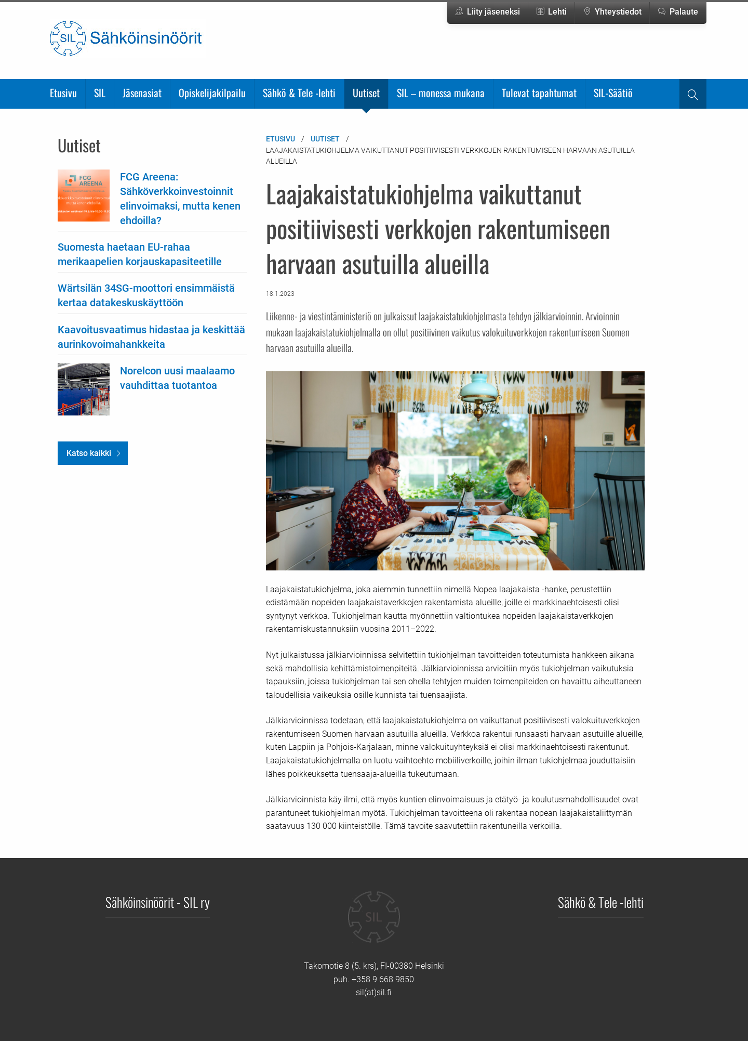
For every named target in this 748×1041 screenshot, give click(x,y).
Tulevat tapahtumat (539, 92)
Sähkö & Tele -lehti (299, 92)
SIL (99, 92)
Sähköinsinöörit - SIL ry (157, 902)
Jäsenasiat (142, 92)
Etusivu (63, 92)
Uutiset (366, 92)
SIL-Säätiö (613, 92)
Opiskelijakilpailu (212, 92)
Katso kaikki (88, 453)
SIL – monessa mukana (441, 92)
